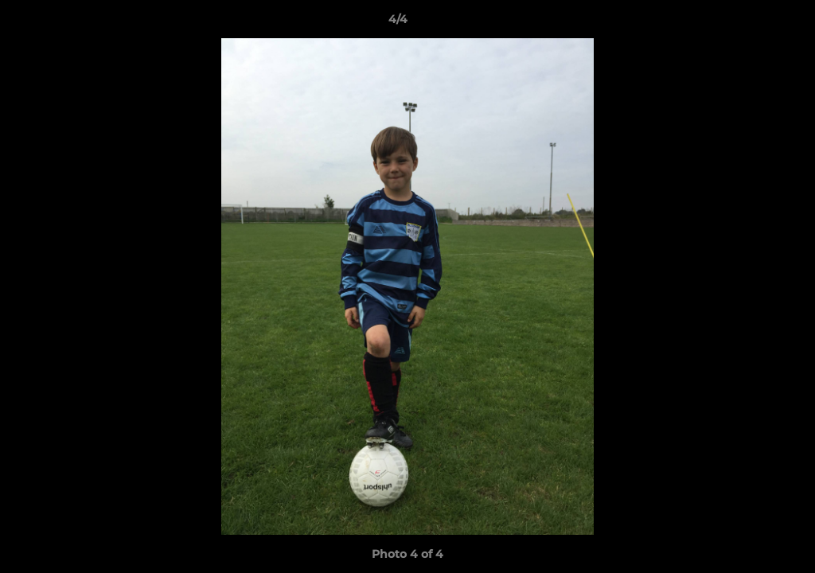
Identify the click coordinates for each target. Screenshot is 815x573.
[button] (748, 23)
